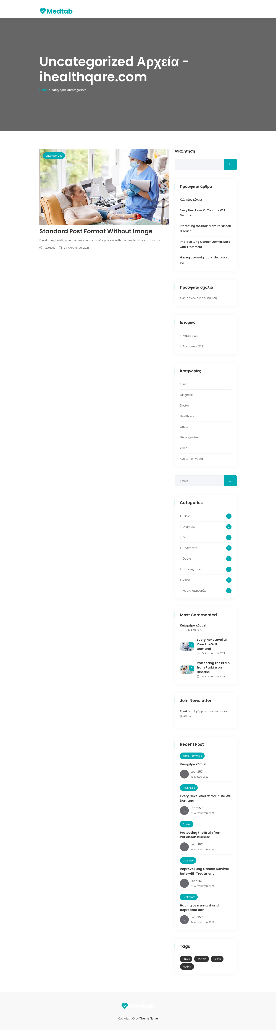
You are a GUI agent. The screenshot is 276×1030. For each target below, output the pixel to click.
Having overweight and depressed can (199, 907)
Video (183, 448)
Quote (184, 427)
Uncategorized (54, 155)
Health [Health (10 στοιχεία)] (217, 959)
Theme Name (148, 1018)
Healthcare (187, 416)
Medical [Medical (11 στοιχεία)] (187, 966)
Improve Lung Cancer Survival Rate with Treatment (204, 871)
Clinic (183, 384)
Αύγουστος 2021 (194, 346)
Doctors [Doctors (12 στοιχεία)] (201, 959)
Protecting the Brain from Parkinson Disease (213, 667)
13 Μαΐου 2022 (191, 629)
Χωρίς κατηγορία (191, 459)
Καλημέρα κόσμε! (191, 200)
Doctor (184, 405)
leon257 (50, 248)
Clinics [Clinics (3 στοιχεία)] (186, 959)
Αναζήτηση (185, 151)
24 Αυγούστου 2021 (76, 248)
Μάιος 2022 (190, 336)
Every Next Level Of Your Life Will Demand (212, 644)
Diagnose (186, 395)
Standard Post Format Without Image (96, 231)
